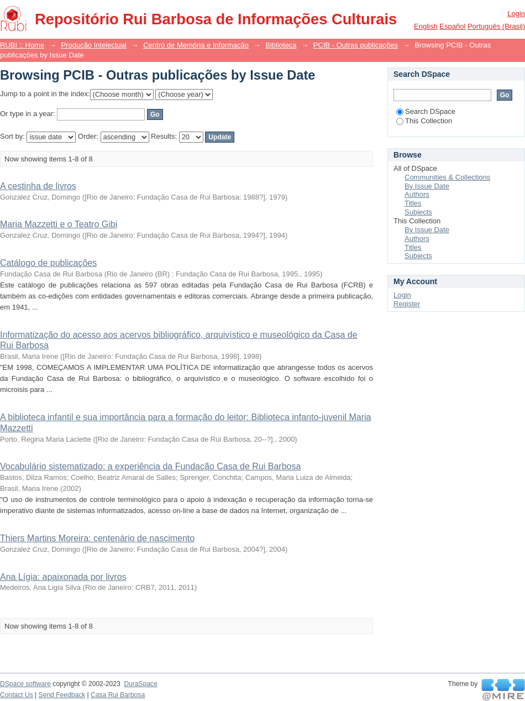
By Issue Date (427, 186)
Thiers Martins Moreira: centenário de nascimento (97, 538)
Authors (417, 194)
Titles (413, 203)
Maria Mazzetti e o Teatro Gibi (58, 224)
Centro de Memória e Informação (196, 45)
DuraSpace (140, 684)
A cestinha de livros (38, 186)
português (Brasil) (496, 26)
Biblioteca (280, 45)
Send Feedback (62, 695)
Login (516, 13)
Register (406, 304)
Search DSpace (425, 111)
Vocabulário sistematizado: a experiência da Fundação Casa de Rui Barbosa (150, 466)
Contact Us (16, 695)
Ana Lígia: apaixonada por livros (63, 577)
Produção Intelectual (94, 45)
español (452, 26)
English (426, 26)
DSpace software (25, 684)
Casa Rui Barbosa (118, 695)
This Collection (424, 121)
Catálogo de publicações (48, 263)
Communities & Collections (447, 177)
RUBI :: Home (22, 45)
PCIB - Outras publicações (355, 45)
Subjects (418, 212)
